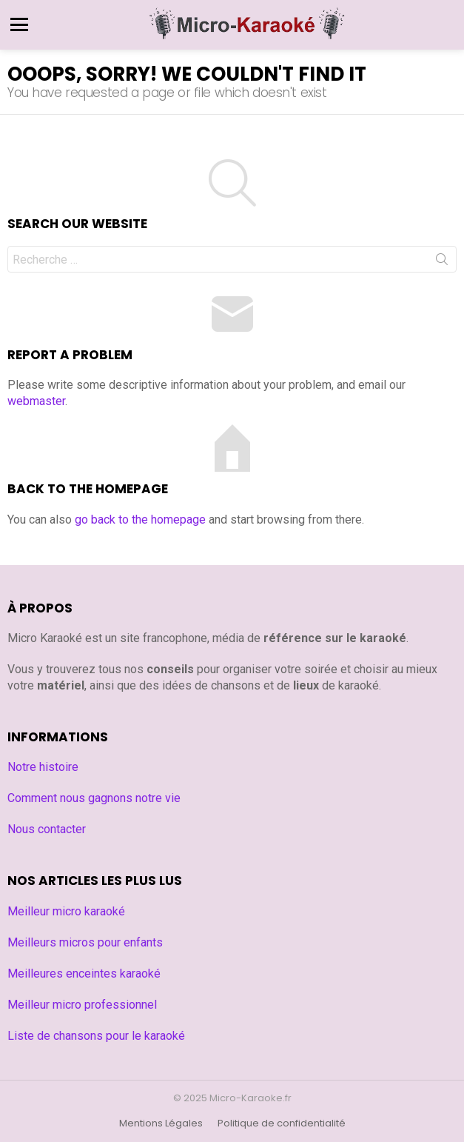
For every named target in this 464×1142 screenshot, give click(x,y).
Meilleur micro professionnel (82, 1005)
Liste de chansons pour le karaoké (96, 1036)
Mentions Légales (161, 1123)
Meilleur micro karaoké (66, 911)
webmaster (36, 401)
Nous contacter (46, 829)
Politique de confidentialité (282, 1123)
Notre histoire (42, 767)
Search (442, 262)
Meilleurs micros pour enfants (85, 942)
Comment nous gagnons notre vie (94, 798)
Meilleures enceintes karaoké (84, 973)
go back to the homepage (140, 519)
